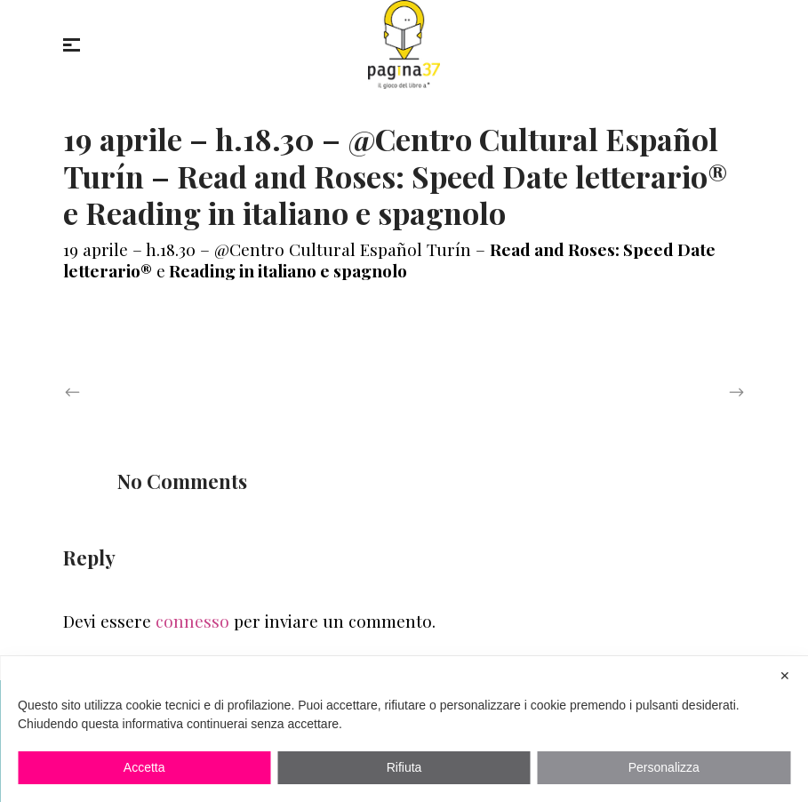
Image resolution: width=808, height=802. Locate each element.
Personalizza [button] (664, 767)
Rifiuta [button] (404, 767)
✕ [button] (785, 676)
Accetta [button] (144, 767)
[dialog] (404, 729)
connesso (192, 620)
